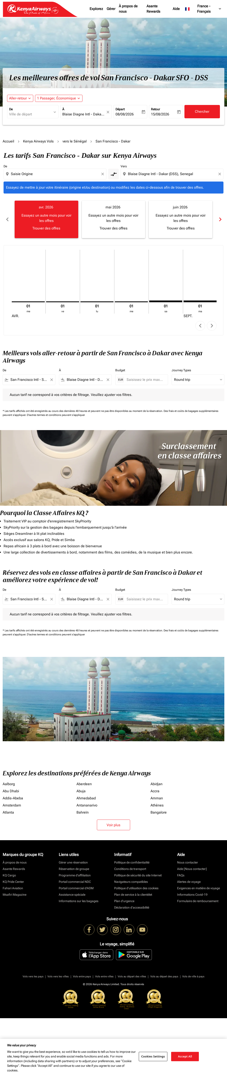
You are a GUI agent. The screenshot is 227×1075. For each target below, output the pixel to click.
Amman (157, 798)
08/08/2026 (124, 114)
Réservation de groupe (74, 869)
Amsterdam (12, 805)
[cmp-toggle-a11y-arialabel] (113, 174)
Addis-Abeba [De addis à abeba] (13, 798)
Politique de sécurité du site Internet (138, 875)
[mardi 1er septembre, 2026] (200, 301)
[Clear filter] (51, 380)
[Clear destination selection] (220, 174)
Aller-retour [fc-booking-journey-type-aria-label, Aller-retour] (18, 98)
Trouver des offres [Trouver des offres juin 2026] (181, 228)
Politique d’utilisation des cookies (136, 888)
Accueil (8, 141)
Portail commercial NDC (75, 881)
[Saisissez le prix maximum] (145, 379)
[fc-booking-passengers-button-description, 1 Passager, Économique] (56, 98)
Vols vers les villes (58, 976)
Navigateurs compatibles (131, 881)
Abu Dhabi (11, 791)
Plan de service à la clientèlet (133, 894)
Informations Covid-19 (192, 894)
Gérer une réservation (73, 862)
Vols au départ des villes (132, 976)
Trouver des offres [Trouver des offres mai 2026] (113, 228)
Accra (155, 791)
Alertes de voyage (189, 881)
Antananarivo (86, 805)
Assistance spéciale (72, 894)
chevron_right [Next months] (219, 219)
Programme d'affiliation (75, 875)
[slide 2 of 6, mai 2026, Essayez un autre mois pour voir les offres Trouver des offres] (113, 219)
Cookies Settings (153, 1056)
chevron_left (200, 326)
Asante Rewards (153, 9)
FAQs (180, 875)
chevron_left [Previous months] (7, 219)
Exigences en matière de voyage (198, 888)
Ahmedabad (86, 798)
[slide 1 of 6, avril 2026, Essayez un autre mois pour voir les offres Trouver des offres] (46, 219)
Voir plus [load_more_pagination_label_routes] (113, 825)
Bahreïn (82, 812)
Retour (155, 109)
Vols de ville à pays (193, 976)
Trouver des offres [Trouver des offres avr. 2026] (46, 228)
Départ (120, 109)
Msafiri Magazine (14, 894)
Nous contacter (187, 862)
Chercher (202, 111)
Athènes (157, 805)
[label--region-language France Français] (203, 9)
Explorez (96, 9)
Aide (176, 9)
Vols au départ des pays (164, 976)
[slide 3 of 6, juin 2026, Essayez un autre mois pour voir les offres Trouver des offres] (180, 219)
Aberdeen (84, 784)
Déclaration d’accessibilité (131, 907)
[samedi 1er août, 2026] (165, 301)
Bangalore (159, 812)
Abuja (81, 791)
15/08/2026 (160, 114)
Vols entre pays (82, 976)
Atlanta (8, 812)
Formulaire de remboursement (197, 901)
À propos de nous (128, 9)
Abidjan (156, 784)
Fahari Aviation (13, 888)
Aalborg (9, 784)
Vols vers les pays (33, 976)
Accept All (185, 1056)
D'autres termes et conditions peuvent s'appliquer (56, 415)
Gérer (111, 9)
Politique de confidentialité (131, 862)
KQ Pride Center (13, 881)
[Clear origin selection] (103, 174)
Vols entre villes (104, 976)
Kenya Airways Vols (38, 141)
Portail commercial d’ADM (76, 888)
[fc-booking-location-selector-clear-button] (109, 112)
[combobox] (30, 114)
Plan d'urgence (124, 901)
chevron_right (212, 326)
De (11, 109)
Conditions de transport (130, 869)
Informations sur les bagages (78, 901)
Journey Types (181, 370)
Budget (120, 370)
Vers (124, 166)
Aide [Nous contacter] (192, 869)
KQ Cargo (9, 875)
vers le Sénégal (75, 141)
